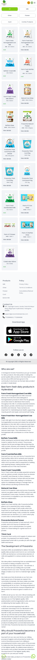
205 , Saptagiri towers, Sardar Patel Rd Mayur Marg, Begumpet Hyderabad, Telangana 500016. (19, 309)
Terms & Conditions (25, 288)
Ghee (9, 15)
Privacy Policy (23, 284)
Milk (27, 9)
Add (4, 50)
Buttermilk (6, 298)
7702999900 (9, 317)
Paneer (27, 15)
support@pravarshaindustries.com (16, 314)
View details (25, 50)
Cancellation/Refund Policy (26, 292)
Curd (9, 22)
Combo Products (27, 22)
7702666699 (18, 317)
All (9, 9)
